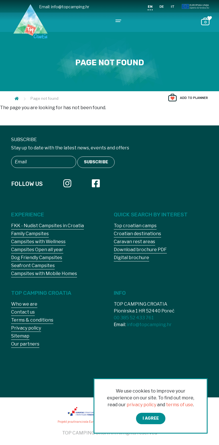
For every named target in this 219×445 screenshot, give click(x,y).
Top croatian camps (135, 225)
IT (173, 7)
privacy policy (141, 404)
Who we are (24, 304)
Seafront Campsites (33, 265)
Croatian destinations (137, 233)
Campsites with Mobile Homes (44, 273)
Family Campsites (30, 233)
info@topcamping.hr (70, 6)
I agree (151, 418)
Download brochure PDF (140, 249)
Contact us (23, 312)
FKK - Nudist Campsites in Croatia (47, 225)
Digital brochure (131, 257)
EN (150, 7)
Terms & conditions (32, 320)
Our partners (25, 344)
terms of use (179, 404)
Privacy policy (26, 328)
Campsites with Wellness (38, 241)
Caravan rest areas (134, 241)
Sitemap (20, 336)
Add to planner (194, 98)
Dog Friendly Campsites (36, 257)
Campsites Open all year (37, 249)
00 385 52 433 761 (134, 317)
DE (161, 7)
